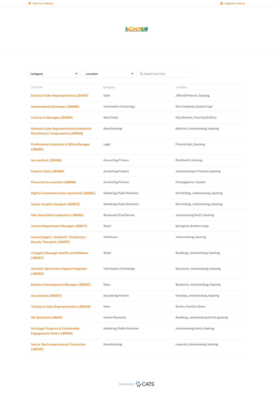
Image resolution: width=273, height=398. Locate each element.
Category (54, 74)
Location (110, 74)
